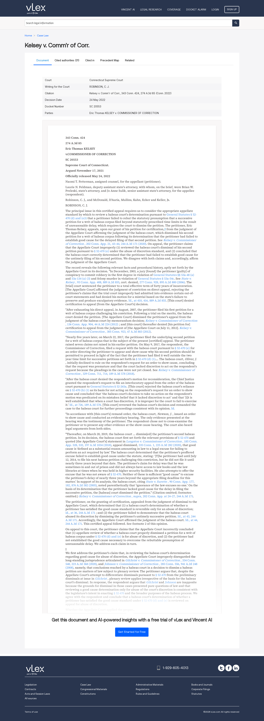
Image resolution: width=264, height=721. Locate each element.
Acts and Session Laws (37, 693)
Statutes (196, 693)
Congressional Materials (93, 689)
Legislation (31, 684)
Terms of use (31, 712)
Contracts (30, 689)
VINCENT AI (128, 9)
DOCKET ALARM (196, 9)
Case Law (85, 684)
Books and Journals (201, 684)
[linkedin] (236, 668)
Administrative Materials (149, 684)
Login (215, 9)
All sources (30, 698)
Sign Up (232, 9)
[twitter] (221, 668)
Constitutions (88, 693)
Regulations (142, 689)
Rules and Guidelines (147, 693)
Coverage (174, 9)
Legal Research (151, 9)
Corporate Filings (200, 689)
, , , (136, 496)
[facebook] (228, 668)
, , (130, 242)
